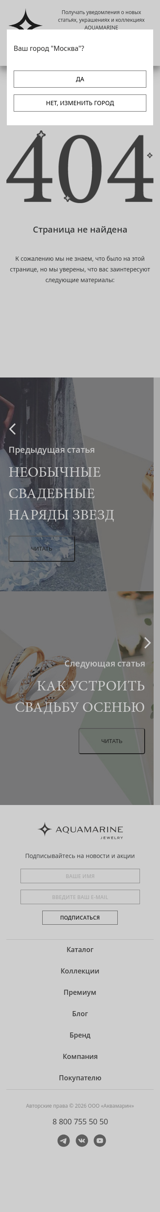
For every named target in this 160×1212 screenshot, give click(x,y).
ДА (80, 79)
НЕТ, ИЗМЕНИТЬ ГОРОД (80, 103)
